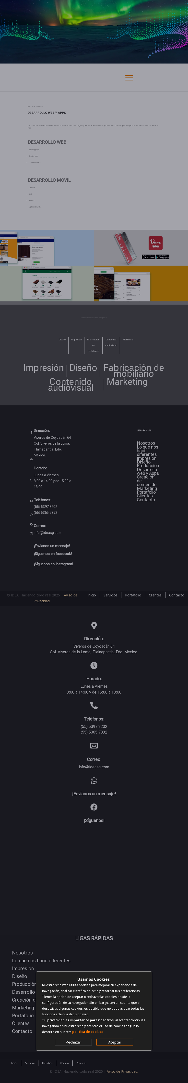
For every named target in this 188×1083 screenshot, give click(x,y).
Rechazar (73, 1042)
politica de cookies (87, 1032)
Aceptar (114, 1042)
